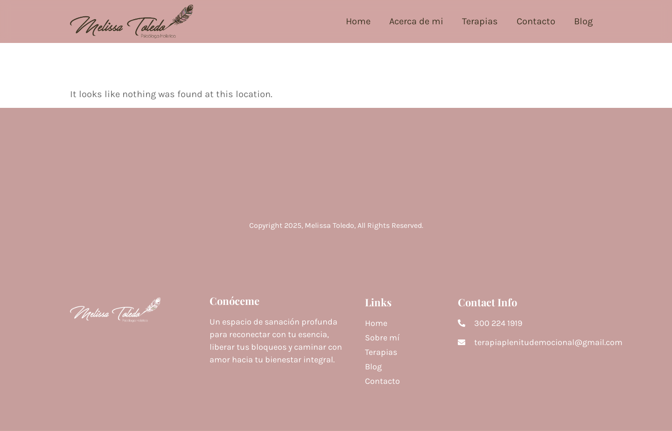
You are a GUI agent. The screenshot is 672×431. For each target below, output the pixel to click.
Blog (583, 21)
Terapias (480, 21)
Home (358, 21)
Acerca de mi (416, 21)
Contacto (536, 21)
